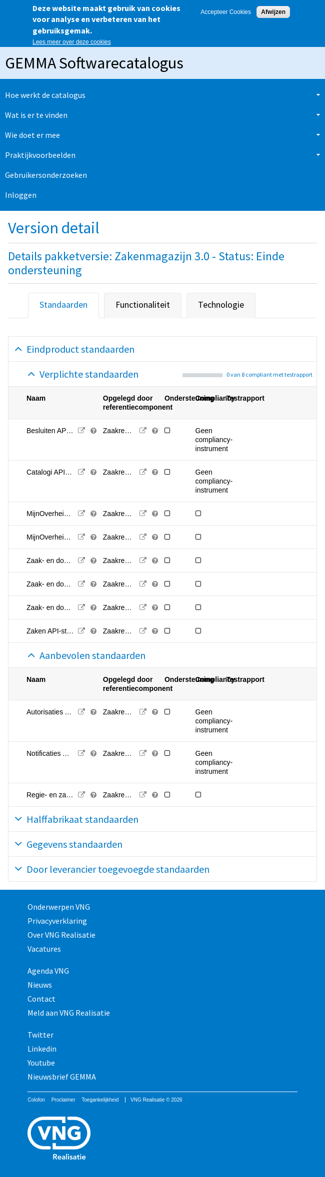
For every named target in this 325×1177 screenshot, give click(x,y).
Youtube (41, 1063)
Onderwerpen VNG (59, 907)
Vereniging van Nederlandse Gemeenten (162, 1139)
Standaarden (64, 304)
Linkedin (42, 1049)
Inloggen (20, 195)
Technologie (221, 304)
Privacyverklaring (57, 921)
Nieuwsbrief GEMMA (62, 1077)
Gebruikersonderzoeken (46, 175)
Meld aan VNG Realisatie (69, 1013)
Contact (42, 999)
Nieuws (40, 985)
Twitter (41, 1035)
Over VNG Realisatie (62, 935)
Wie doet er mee (32, 135)
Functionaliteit (143, 304)
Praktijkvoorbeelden (40, 155)
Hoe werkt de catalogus (45, 95)
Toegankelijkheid (100, 1100)
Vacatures (44, 949)
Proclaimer (64, 1100)
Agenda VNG (48, 971)
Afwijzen (273, 11)
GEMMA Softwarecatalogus (94, 63)
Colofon (36, 1100)
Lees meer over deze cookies (71, 41)
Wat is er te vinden (36, 115)
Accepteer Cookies (225, 11)
